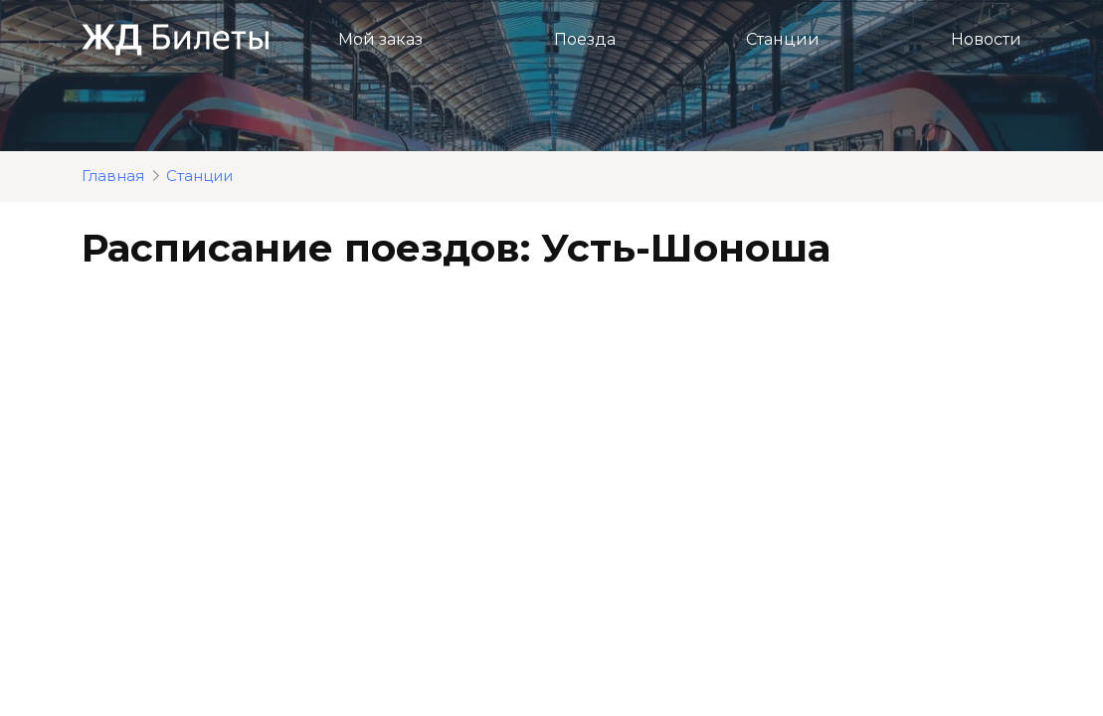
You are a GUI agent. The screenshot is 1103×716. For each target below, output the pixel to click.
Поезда (585, 39)
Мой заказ (380, 39)
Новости (986, 39)
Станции (783, 39)
